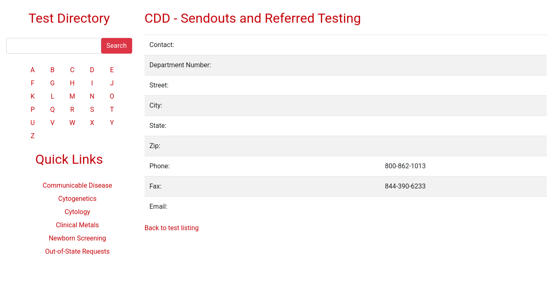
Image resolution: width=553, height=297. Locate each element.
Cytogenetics (77, 199)
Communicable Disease (77, 185)
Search (117, 46)
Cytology (77, 212)
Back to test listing (172, 228)
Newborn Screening (77, 238)
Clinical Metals (77, 225)
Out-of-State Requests (77, 251)
